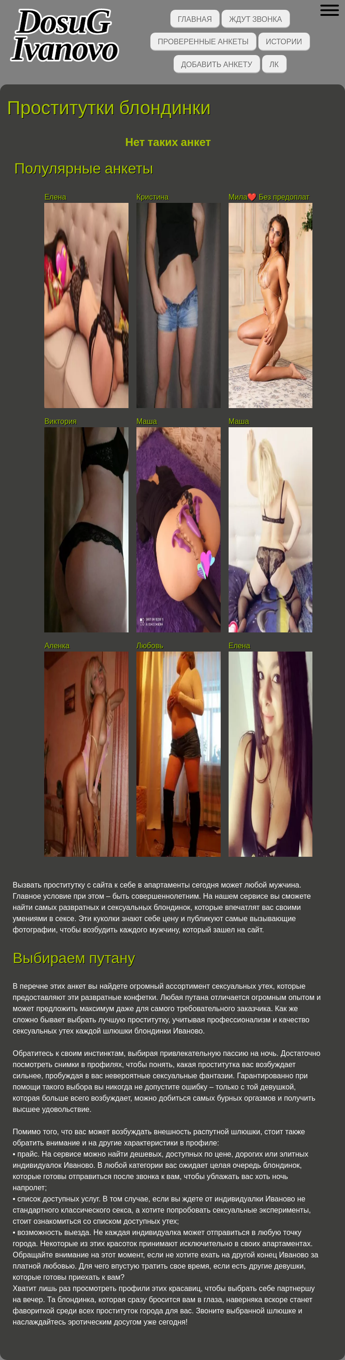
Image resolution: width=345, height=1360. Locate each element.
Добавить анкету (216, 63)
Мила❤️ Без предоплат (269, 197)
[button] (329, 10)
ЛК (274, 63)
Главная (195, 18)
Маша (146, 421)
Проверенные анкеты (203, 40)
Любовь (149, 646)
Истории (284, 40)
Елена (55, 197)
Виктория (60, 421)
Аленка (56, 646)
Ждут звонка (255, 18)
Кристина (152, 197)
